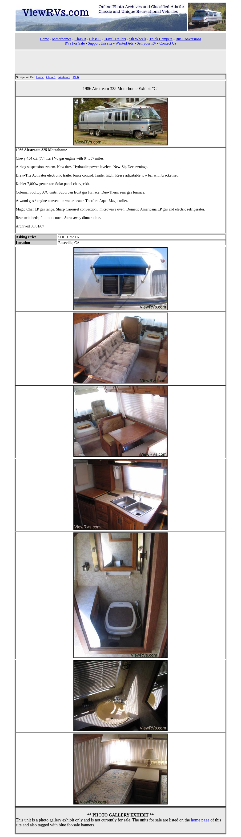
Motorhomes (61, 39)
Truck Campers (161, 39)
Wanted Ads (124, 43)
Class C (95, 39)
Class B (80, 39)
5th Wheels (137, 39)
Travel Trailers (115, 39)
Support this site (100, 43)
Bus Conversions (188, 39)
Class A (50, 77)
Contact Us (167, 43)
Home (44, 39)
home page (200, 820)
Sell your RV (146, 43)
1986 (76, 77)
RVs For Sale (75, 43)
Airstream (64, 77)
